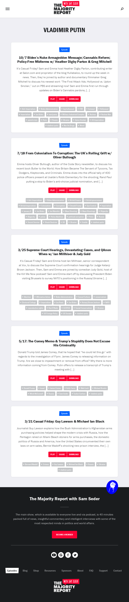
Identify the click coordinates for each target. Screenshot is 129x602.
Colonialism (46, 205)
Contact (117, 570)
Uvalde (85, 222)
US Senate (67, 313)
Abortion (27, 296)
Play (52, 99)
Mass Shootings (88, 211)
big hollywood (68, 108)
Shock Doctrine (51, 222)
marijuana (53, 114)
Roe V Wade (53, 308)
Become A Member (64, 534)
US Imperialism (98, 120)
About (80, 570)
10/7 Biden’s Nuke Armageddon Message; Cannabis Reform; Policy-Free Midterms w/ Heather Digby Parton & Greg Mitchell (64, 60)
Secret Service (33, 222)
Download (74, 99)
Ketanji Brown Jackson (91, 302)
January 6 (27, 211)
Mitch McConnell (36, 393)
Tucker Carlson (79, 393)
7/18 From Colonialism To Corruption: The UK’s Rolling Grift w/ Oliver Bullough (64, 155)
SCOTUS (66, 308)
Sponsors (66, 570)
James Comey (55, 388)
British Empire (75, 200)
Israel (42, 388)
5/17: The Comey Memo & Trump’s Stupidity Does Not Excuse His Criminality (64, 343)
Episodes (12, 570)
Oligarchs (104, 211)
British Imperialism (28, 205)
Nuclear (93, 114)
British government (94, 200)
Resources (50, 570)
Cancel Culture (84, 296)
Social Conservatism (83, 308)
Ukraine (66, 120)
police (42, 216)
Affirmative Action (43, 296)
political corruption (76, 216)
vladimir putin (52, 125)
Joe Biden (39, 114)
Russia (55, 120)
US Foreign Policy (51, 313)
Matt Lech (85, 388)
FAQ (91, 570)
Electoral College (29, 302)
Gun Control (91, 205)
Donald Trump (75, 205)
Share (62, 99)
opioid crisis (32, 120)
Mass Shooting (71, 211)
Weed (82, 125)
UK (63, 222)
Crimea (46, 464)
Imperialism (25, 114)
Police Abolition (57, 216)
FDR (81, 108)
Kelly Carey (70, 388)
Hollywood (104, 108)
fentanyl (91, 108)
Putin (45, 120)
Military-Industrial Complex (73, 114)
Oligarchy (31, 216)
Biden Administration (49, 108)
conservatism (100, 296)
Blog (25, 570)
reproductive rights (35, 308)
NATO (107, 302)
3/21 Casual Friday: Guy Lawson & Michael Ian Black (64, 421)
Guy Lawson (58, 464)
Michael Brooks (100, 388)
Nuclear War (106, 114)
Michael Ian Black (76, 464)
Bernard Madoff (31, 464)
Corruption (60, 205)
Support (103, 570)
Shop (36, 570)
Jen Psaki (59, 302)
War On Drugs (69, 125)
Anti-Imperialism (28, 108)
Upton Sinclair (80, 120)
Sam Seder (63, 393)
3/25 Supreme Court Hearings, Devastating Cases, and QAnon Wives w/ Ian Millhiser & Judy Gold (64, 252)
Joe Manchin (55, 211)
